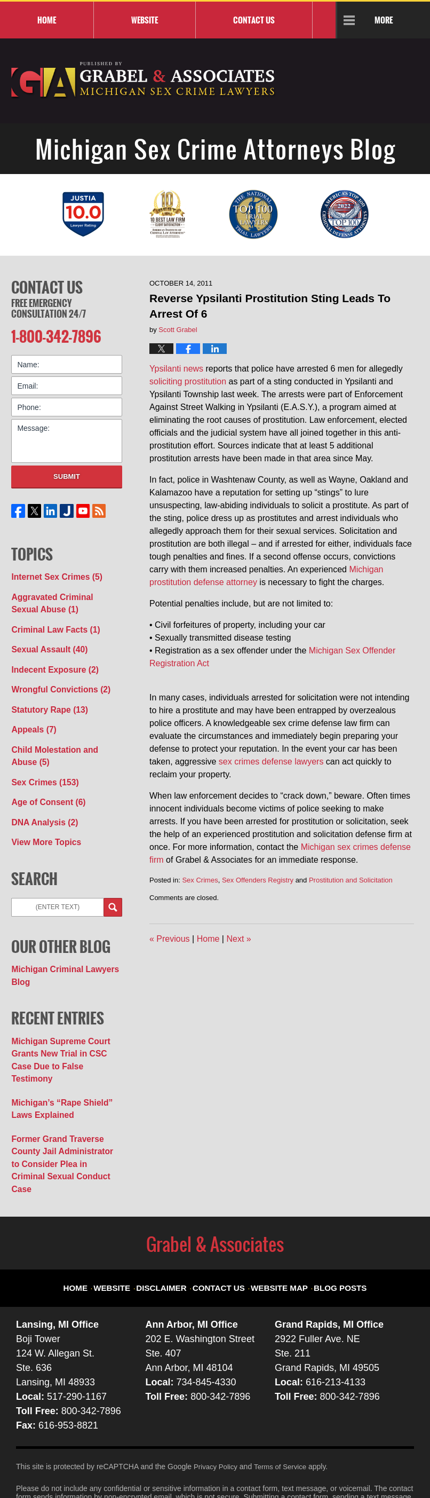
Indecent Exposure (50, 658)
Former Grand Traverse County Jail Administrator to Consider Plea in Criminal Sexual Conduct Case (66, 1110)
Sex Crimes (200, 880)
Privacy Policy (217, 1403)
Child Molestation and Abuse (62, 738)
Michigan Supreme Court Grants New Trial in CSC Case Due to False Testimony (64, 1025)
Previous (169, 938)
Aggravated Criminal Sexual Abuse (60, 596)
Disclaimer (171, 1218)
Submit (66, 473)
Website (144, 20)
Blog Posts (331, 1218)
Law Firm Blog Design (363, 1465)
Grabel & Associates (112, 1464)
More (384, 20)
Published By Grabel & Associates (373, 85)
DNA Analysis (41, 800)
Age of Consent (44, 781)
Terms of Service (284, 1403)
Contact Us (47, 285)
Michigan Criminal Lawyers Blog (59, 950)
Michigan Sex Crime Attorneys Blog (143, 80)
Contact (254, 20)
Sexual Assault (45, 639)
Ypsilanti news (176, 368)
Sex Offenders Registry (257, 880)
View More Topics (42, 819)
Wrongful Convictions (55, 677)
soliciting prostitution (187, 381)
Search (112, 883)
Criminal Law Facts (51, 621)
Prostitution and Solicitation (351, 880)
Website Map (277, 1218)
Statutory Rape (45, 695)
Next (238, 938)
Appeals (31, 714)
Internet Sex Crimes (52, 572)
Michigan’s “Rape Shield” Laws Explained (56, 1065)
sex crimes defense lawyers (271, 761)
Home (46, 20)
